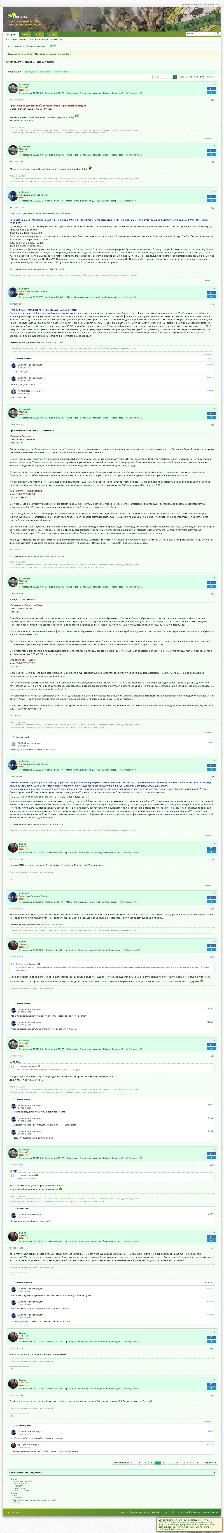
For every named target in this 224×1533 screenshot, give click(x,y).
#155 (212, 425)
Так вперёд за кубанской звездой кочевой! (34, 1500)
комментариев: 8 (23, 1282)
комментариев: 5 (23, 358)
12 (164, 1462)
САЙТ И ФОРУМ (22, 1491)
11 (158, 1462)
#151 (213, 100)
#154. (210, 364)
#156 (212, 594)
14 (177, 1462)
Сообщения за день (16, 39)
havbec (22, 743)
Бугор (22, 844)
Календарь (56, 39)
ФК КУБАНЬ (21, 1484)
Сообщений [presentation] (14, 72)
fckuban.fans (64, 54)
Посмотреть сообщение (39, 964)
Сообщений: (51, 93)
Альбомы (15, 1502)
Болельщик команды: (90, 93)
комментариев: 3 (23, 1099)
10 (151, 1462)
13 (171, 1462)
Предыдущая (121, 1462)
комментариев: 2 (23, 1003)
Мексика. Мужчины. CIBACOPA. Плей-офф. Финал (39, 213)
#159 (212, 909)
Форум (18, 46)
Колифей (24, 84)
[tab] (14, 72)
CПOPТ (53, 46)
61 (190, 1462)
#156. (210, 743)
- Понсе (37, 796)
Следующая (209, 1462)
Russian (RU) (14, 1512)
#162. (210, 1214)
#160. (210, 1009)
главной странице (56, 117)
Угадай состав (159, 1512)
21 (184, 1462)
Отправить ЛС (135, 93)
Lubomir (24, 192)
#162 (212, 1165)
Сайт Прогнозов (179, 1512)
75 (197, 1462)
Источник (15, 549)
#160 (212, 957)
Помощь (124, 1512)
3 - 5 (207, 359)
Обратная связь (140, 1512)
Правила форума (200, 1512)
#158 (212, 859)
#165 (212, 1396)
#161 (213, 1056)
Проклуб (17, 1498)
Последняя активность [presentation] (37, 72)
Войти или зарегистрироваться (200, 4)
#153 (212, 208)
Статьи (38, 34)
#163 (212, 1248)
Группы (51, 34)
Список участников (38, 39)
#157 (212, 777)
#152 (212, 162)
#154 (212, 304)
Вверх (215, 1512)
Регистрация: (25, 93)
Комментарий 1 (22, 737)
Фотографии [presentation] (61, 72)
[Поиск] (200, 34)
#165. (210, 1431)
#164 (212, 1349)
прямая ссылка (23, 120)
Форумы (11, 34)
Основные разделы (35, 46)
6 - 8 (207, 1283)
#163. (210, 1288)
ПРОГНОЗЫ (20, 1488)
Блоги (24, 34)
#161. (210, 1105)
